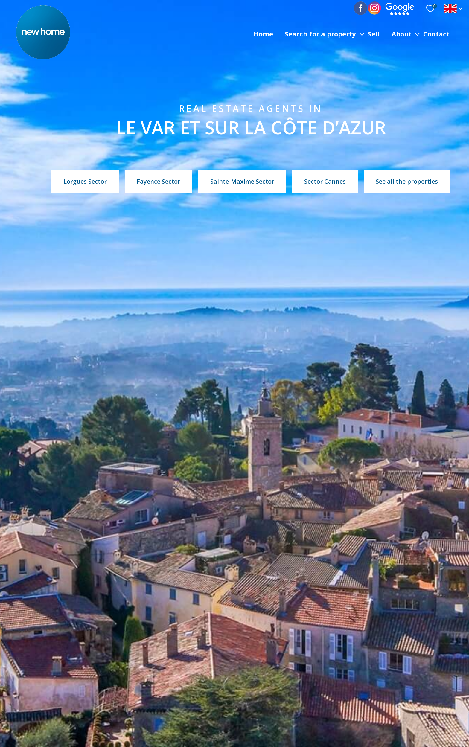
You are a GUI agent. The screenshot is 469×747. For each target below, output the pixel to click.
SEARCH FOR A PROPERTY (320, 33)
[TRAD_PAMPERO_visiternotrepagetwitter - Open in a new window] (374, 8)
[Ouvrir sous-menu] (362, 33)
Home (263, 33)
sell (374, 33)
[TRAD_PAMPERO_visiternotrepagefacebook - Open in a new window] (365, 8)
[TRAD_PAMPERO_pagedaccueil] (43, 57)
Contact (436, 33)
